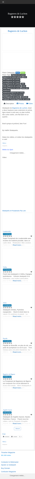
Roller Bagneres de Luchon (11, 86)
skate (23, 86)
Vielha (5, 267)
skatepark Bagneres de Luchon (13, 95)
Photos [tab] (20, 103)
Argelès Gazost (7, 410)
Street (23, 72)
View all (17, 428)
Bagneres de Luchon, (20, 108)
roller (22, 84)
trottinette (24, 97)
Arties (5, 303)
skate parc (25, 88)
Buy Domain (5, 468)
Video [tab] (29, 103)
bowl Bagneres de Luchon (11, 81)
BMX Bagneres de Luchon (11, 79)
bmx (25, 77)
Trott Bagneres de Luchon (11, 97)
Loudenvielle (7, 231)
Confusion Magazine (8, 472)
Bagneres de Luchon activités (12, 77)
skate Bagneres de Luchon (11, 88)
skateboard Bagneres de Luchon (13, 92)
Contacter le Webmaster (10, 462)
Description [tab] (9, 103)
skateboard (6, 90)
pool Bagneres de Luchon (11, 84)
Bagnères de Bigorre (9, 374)
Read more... (17, 245)
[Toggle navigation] (3, 2)
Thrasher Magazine (8, 452)
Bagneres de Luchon (18, 75)
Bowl (17, 72)
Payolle (5, 338)
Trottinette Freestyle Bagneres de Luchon (16, 99)
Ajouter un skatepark (8, 465)
